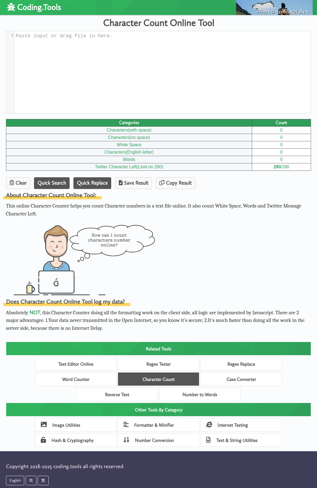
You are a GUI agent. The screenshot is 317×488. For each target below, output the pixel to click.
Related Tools (158, 349)
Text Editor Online (75, 364)
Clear (18, 183)
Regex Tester (158, 364)
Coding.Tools (34, 7)
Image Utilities (60, 425)
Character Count (158, 379)
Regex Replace (241, 364)
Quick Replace (92, 183)
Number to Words (199, 394)
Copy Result (175, 183)
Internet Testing (227, 425)
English (15, 480)
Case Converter (241, 379)
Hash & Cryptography (67, 440)
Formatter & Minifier (148, 425)
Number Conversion (148, 440)
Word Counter (75, 379)
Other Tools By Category (158, 410)
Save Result (133, 183)
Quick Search (52, 183)
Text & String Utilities (231, 440)
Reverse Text (117, 394)
